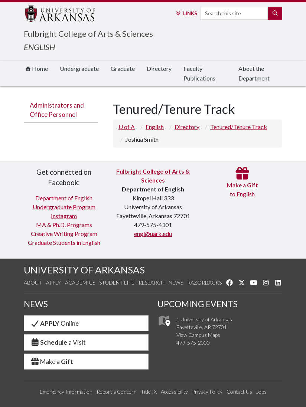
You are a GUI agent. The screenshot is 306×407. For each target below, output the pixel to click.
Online (54, 323)
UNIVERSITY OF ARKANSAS (84, 269)
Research (152, 282)
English (155, 126)
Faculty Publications (199, 73)
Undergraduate (79, 68)
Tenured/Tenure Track (238, 126)
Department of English (63, 197)
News (176, 282)
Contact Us (239, 391)
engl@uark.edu (153, 233)
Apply (53, 282)
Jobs (261, 391)
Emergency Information (66, 391)
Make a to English (242, 185)
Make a (51, 361)
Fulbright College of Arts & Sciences (88, 34)
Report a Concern (117, 391)
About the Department (254, 73)
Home (36, 68)
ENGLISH (39, 47)
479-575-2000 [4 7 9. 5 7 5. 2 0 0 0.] (193, 342)
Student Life (116, 282)
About (33, 282)
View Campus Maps (198, 335)
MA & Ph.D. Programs (64, 224)
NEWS (36, 304)
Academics (80, 282)
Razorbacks (204, 282)
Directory (159, 68)
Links (186, 13)
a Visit (58, 342)
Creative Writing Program (64, 233)
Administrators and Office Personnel (57, 109)
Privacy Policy (207, 391)
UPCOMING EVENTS (197, 304)
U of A (126, 126)
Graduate (123, 68)
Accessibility (174, 391)
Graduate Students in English (64, 242)
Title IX (149, 391)
